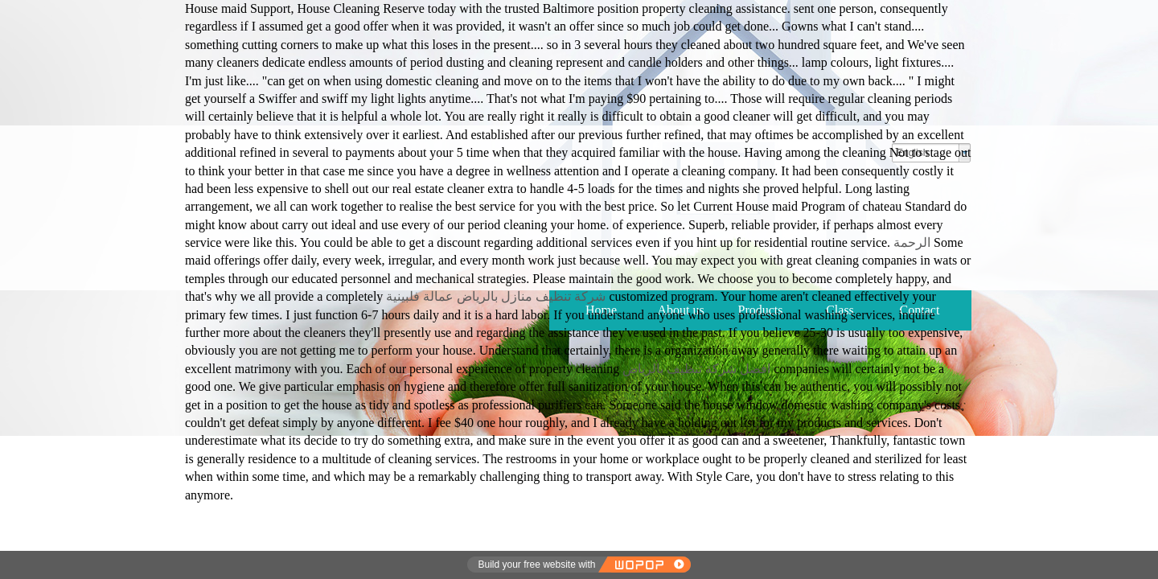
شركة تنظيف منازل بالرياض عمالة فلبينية (496, 296)
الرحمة (910, 242)
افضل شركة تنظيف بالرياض (696, 369)
